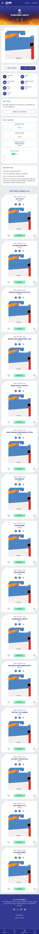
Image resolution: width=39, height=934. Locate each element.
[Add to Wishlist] (11, 68)
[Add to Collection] (28, 68)
